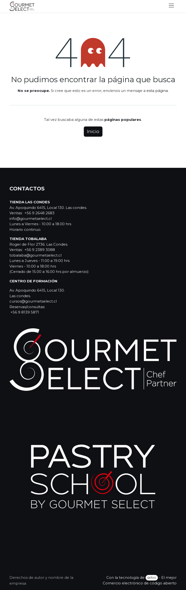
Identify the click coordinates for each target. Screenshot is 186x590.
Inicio (93, 131)
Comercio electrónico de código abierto (140, 583)
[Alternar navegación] (171, 6)
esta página (157, 90)
